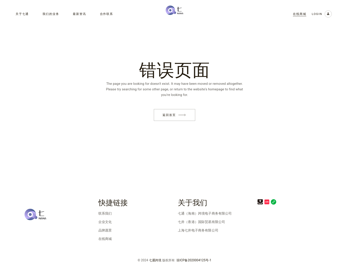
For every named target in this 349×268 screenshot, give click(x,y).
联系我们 (105, 213)
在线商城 (105, 238)
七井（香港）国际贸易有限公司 (201, 221)
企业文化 (105, 221)
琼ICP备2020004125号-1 (194, 260)
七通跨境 (155, 260)
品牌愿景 (105, 230)
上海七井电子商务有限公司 (198, 230)
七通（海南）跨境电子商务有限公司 (205, 213)
